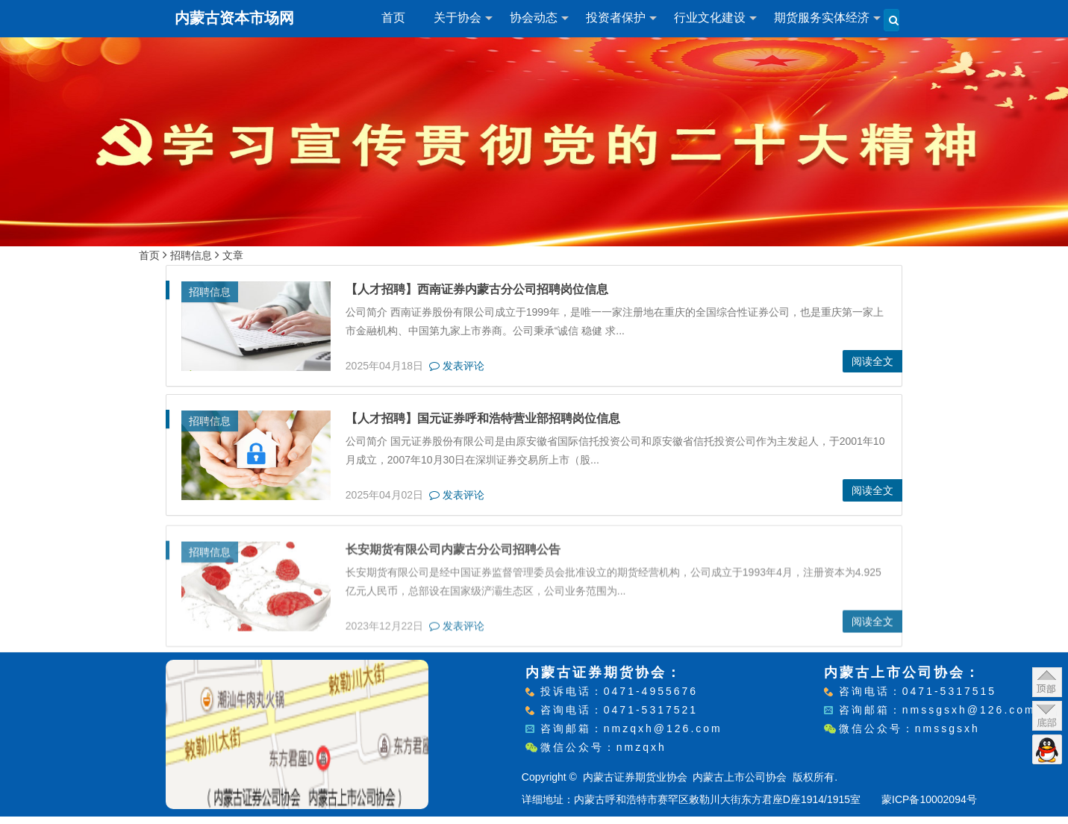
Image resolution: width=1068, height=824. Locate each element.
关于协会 (457, 17)
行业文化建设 (710, 17)
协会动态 (534, 17)
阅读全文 (872, 361)
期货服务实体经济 (821, 17)
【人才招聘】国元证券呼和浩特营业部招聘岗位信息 (483, 418)
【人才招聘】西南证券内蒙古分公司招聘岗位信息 (477, 289)
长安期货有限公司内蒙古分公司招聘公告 (453, 550)
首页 (393, 17)
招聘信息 (191, 255)
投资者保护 (616, 17)
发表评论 (456, 366)
